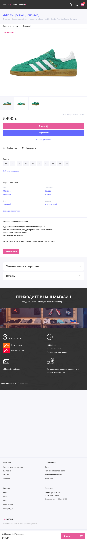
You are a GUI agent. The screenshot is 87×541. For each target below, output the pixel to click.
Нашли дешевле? (43, 139)
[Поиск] (70, 4)
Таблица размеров (11, 171)
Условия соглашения (53, 475)
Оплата (6, 475)
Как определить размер (13, 467)
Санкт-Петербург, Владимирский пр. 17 (43, 302)
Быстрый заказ (43, 133)
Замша (48, 191)
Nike (5, 493)
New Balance (8, 505)
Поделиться (11, 252)
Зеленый (7, 204)
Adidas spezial (51, 204)
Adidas (5, 497)
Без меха (49, 195)
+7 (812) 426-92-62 (53, 492)
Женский (7, 191)
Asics (5, 501)
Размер (6, 159)
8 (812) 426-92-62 (20, 383)
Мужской (7, 195)
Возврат (6, 479)
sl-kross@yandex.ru (11, 369)
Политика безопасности (55, 471)
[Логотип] (8, 519)
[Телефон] (76, 4)
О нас (47, 467)
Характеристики (10, 26)
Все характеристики (11, 211)
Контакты (49, 479)
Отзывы (27, 26)
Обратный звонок (52, 495)
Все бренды (8, 509)
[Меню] (4, 4)
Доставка (7, 471)
